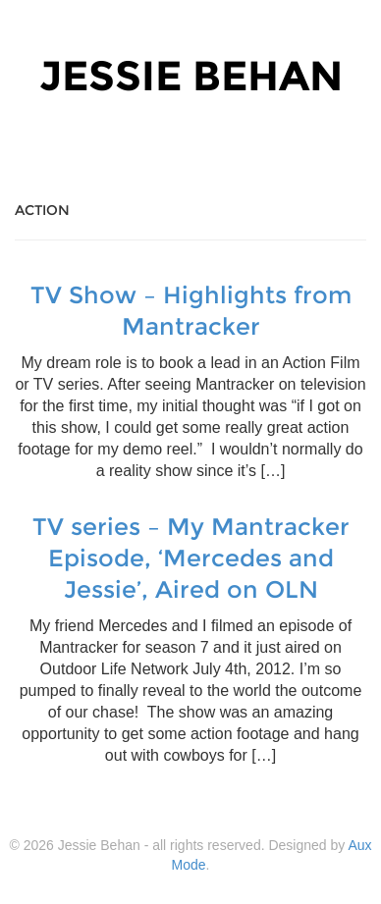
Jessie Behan (191, 75)
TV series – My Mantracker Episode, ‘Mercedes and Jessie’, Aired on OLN (191, 558)
